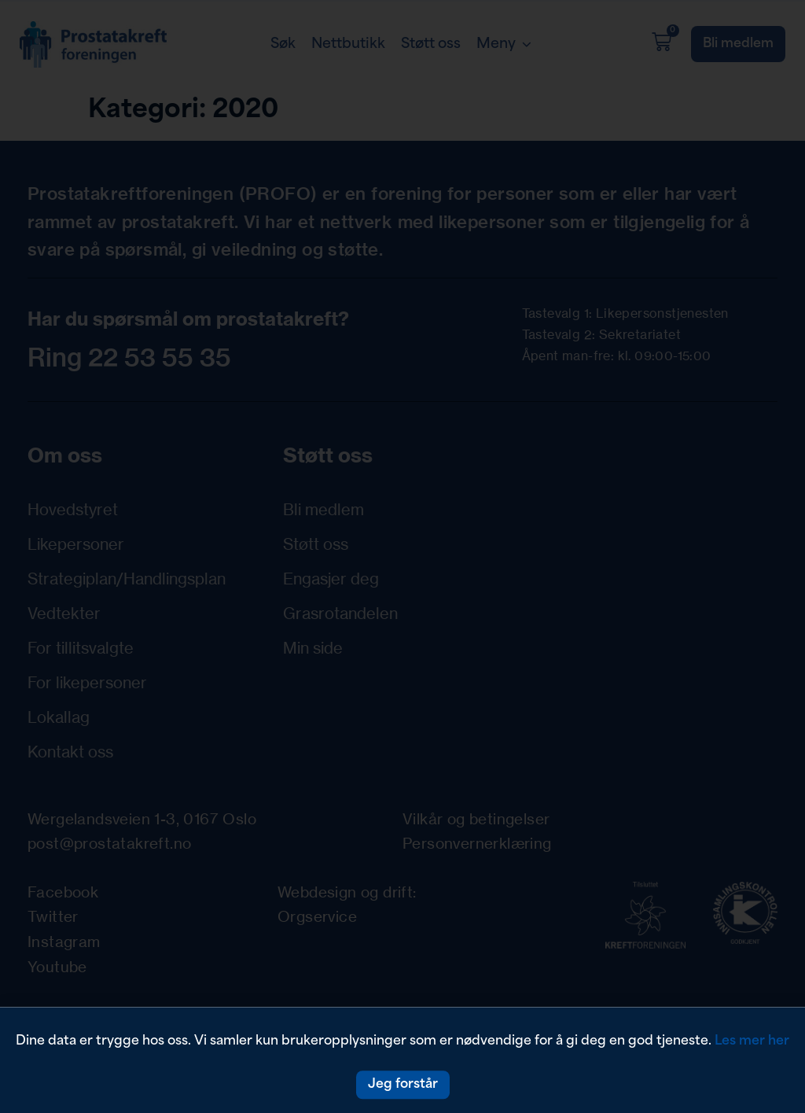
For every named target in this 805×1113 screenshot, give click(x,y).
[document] (402, 556)
